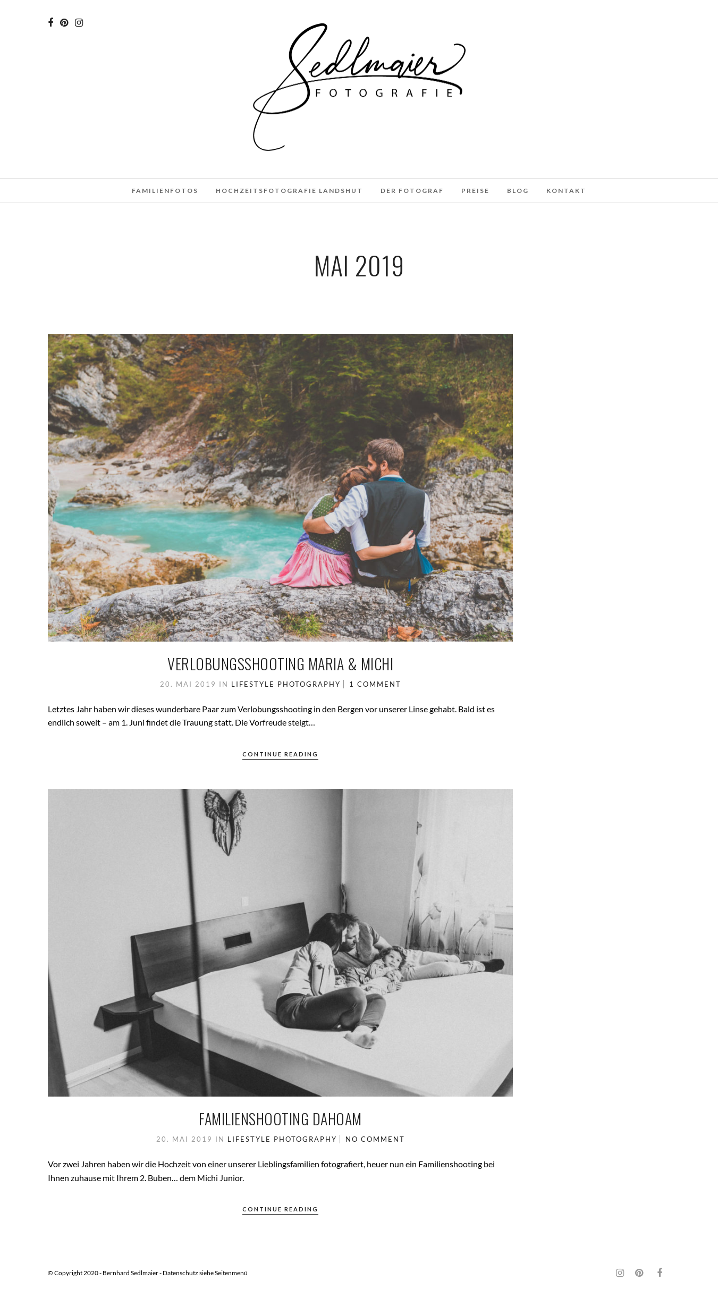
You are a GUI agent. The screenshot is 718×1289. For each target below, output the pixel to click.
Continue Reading (280, 754)
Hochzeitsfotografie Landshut (289, 191)
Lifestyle (253, 684)
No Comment (375, 1139)
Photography (309, 684)
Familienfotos (165, 191)
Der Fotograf (412, 191)
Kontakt (566, 191)
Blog (518, 191)
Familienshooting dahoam (280, 1119)
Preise (475, 191)
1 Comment (375, 684)
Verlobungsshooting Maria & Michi (280, 664)
